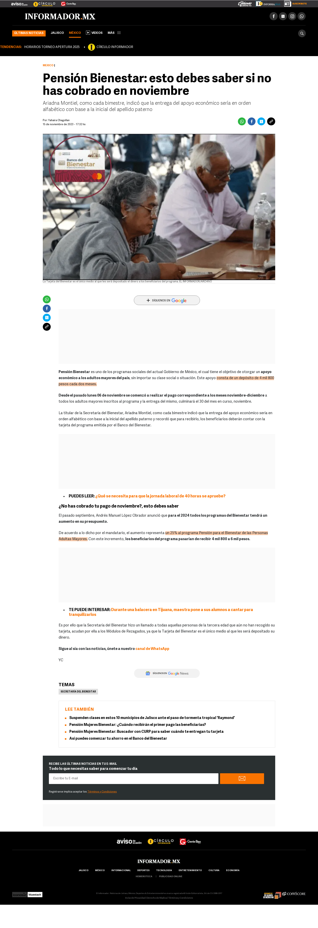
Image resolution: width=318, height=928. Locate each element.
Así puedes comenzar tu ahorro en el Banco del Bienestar (118, 739)
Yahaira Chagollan (59, 120)
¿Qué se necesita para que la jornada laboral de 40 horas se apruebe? (160, 496)
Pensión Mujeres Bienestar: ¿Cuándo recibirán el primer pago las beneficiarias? (137, 725)
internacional (121, 870)
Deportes (143, 870)
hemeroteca (144, 877)
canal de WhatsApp (152, 649)
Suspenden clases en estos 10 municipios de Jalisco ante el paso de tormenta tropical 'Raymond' (152, 718)
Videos (94, 33)
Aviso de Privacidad (135, 898)
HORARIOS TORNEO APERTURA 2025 (52, 47)
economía (233, 870)
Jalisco (57, 33)
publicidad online (170, 877)
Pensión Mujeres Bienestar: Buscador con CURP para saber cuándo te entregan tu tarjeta (146, 732)
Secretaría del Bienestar (78, 692)
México (75, 33)
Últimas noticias (29, 33)
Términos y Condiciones (102, 791)
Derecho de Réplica (157, 898)
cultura (213, 870)
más (114, 33)
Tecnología (164, 870)
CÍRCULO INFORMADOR (115, 47)
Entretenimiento (190, 870)
